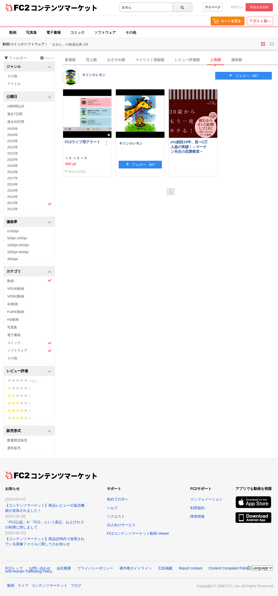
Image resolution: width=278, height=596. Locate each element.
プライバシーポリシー (95, 568)
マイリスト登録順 (149, 60)
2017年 (12, 178)
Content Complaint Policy (228, 568)
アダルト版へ (260, 21)
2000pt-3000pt (18, 252)
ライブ (23, 585)
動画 (12, 32)
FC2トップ (14, 568)
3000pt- (13, 259)
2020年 (12, 159)
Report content (190, 568)
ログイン (237, 7)
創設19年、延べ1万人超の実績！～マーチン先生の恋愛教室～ (189, 147)
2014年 (12, 197)
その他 (130, 32)
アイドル (14, 84)
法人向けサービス (121, 525)
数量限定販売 (17, 440)
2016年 (12, 184)
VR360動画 (15, 296)
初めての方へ (117, 499)
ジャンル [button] (28, 66)
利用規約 (197, 508)
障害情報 (197, 516)
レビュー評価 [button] (28, 371)
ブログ (76, 585)
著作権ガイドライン (135, 568)
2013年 (29, 203)
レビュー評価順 (187, 60)
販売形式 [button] (28, 431)
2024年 (12, 135)
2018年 (12, 172)
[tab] (170, 60)
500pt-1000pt (17, 238)
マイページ (212, 7)
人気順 (215, 60)
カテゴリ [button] (28, 271)
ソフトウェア (105, 32)
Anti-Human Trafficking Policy (28, 571)
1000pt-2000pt (18, 245)
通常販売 (14, 448)
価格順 (236, 60)
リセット (47, 58)
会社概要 (64, 568)
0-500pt (13, 231)
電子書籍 (53, 32)
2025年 (12, 129)
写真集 (31, 32)
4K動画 (12, 304)
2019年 (12, 166)
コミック (77, 32)
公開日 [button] (28, 97)
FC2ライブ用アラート (82, 142)
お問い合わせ (39, 568)
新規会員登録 (259, 7)
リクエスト (116, 516)
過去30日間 (15, 122)
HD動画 (13, 319)
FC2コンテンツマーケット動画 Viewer (138, 533)
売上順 (91, 60)
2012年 (12, 209)
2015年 (12, 190)
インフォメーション (206, 499)
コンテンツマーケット (64, 8)
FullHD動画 (15, 312)
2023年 (12, 141)
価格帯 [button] (28, 222)
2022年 (12, 147)
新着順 (70, 60)
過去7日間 (14, 114)
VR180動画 (15, 289)
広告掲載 (165, 568)
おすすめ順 (116, 60)
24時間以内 (15, 106)
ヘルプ (112, 508)
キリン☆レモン (94, 75)
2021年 (12, 153)
